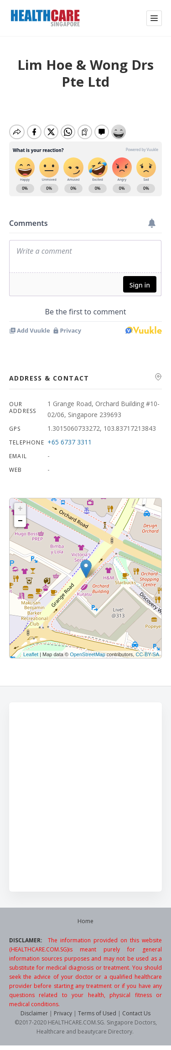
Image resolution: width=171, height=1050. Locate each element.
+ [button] (20, 508)
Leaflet (30, 654)
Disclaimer (34, 1013)
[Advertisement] (85, 797)
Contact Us (136, 1013)
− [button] (20, 521)
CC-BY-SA (147, 654)
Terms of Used (97, 1013)
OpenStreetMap (87, 654)
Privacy (63, 1013)
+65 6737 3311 (69, 442)
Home (85, 921)
